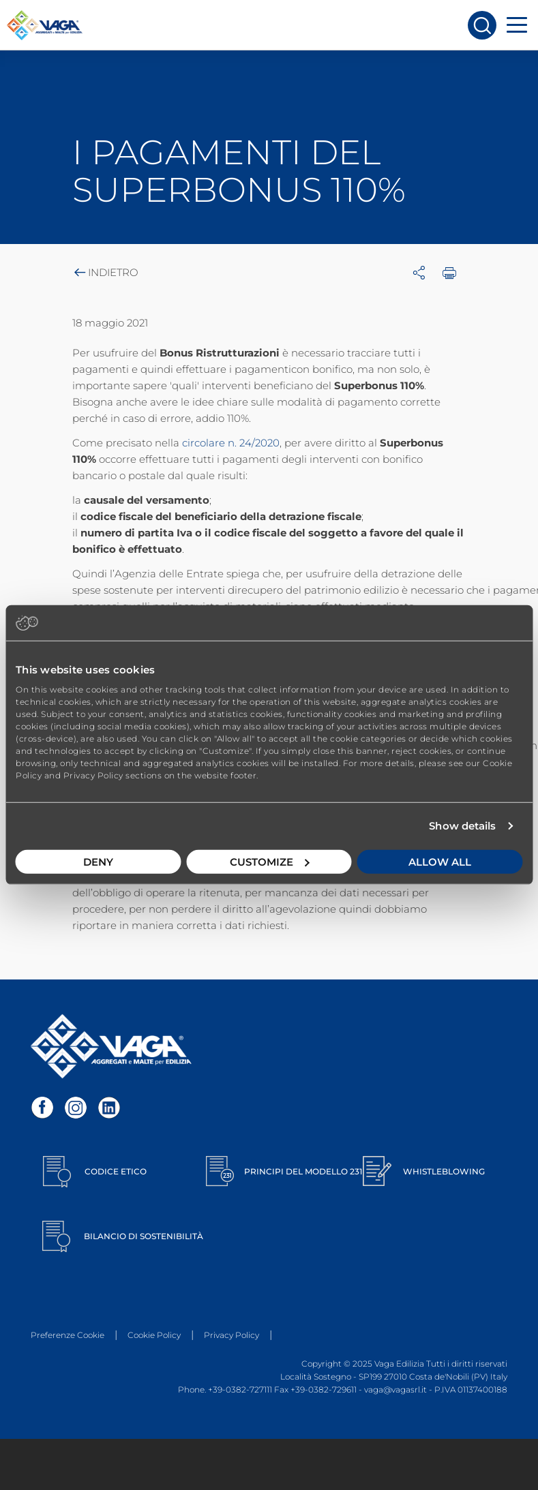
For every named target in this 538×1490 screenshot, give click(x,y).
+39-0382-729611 (323, 1389)
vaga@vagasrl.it (395, 1389)
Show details (462, 825)
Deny (98, 861)
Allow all (439, 861)
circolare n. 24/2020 (231, 442)
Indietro (105, 272)
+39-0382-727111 (240, 1389)
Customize (270, 861)
